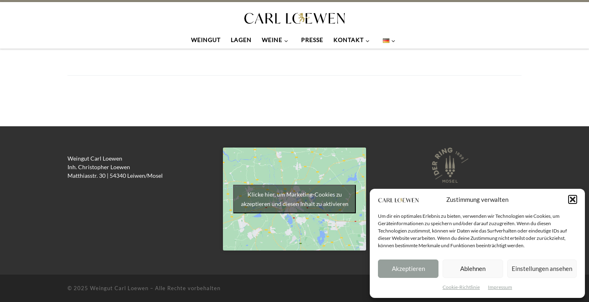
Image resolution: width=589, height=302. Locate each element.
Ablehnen (473, 268)
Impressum (500, 287)
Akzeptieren (408, 268)
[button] (573, 199)
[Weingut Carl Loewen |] (294, 16)
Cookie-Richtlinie (461, 287)
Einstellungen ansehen (542, 268)
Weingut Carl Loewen (119, 288)
